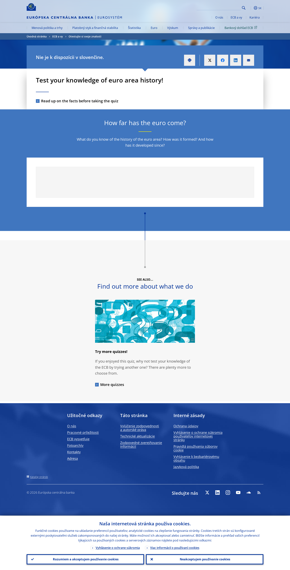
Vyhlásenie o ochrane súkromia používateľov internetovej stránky (197, 436)
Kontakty (74, 452)
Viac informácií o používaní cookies (174, 547)
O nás (219, 17)
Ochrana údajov (185, 426)
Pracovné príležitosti (83, 432)
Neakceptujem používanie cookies (204, 559)
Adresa (72, 458)
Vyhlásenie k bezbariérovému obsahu (196, 458)
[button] (250, 8)
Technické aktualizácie (137, 436)
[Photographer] (192, 339)
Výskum (172, 28)
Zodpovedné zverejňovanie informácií (141, 444)
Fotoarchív (75, 445)
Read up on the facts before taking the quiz (79, 100)
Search (244, 8)
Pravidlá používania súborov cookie (195, 448)
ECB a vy (236, 17)
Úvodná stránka (37, 36)
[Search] (222, 7)
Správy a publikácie (201, 28)
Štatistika (134, 28)
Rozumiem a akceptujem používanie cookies (85, 559)
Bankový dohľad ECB (241, 27)
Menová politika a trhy (47, 28)
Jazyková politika (186, 467)
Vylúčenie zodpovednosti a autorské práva (139, 428)
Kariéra (254, 17)
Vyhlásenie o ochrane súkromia (118, 547)
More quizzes (112, 384)
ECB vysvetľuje (78, 439)
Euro (154, 28)
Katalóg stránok (39, 477)
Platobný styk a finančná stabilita (95, 28)
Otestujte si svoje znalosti (85, 36)
